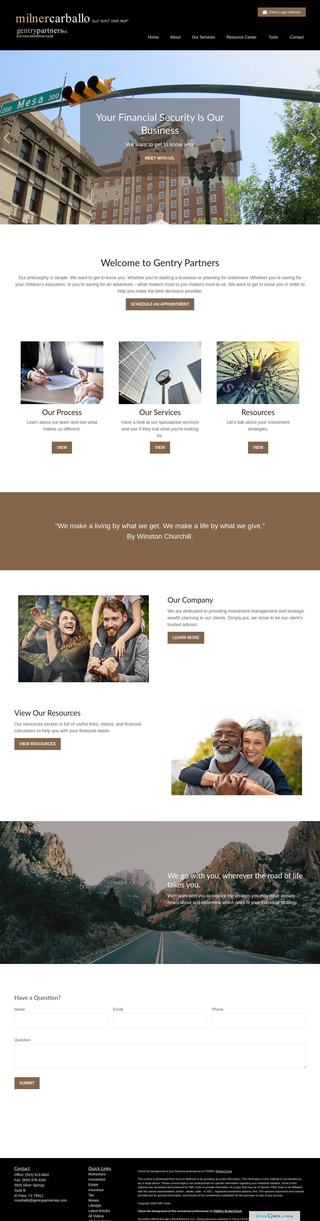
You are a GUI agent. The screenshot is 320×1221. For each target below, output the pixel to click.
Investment (96, 1179)
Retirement (96, 1174)
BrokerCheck (224, 1171)
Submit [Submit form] (27, 1083)
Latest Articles (99, 1211)
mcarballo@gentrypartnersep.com (40, 1200)
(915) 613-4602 (37, 1175)
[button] (153, 37)
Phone (217, 1009)
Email (118, 1009)
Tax (91, 1195)
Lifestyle (94, 1206)
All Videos (96, 1216)
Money (93, 1200)
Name (19, 1009)
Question (22, 1040)
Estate (93, 1185)
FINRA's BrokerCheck (227, 1211)
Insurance (96, 1190)
